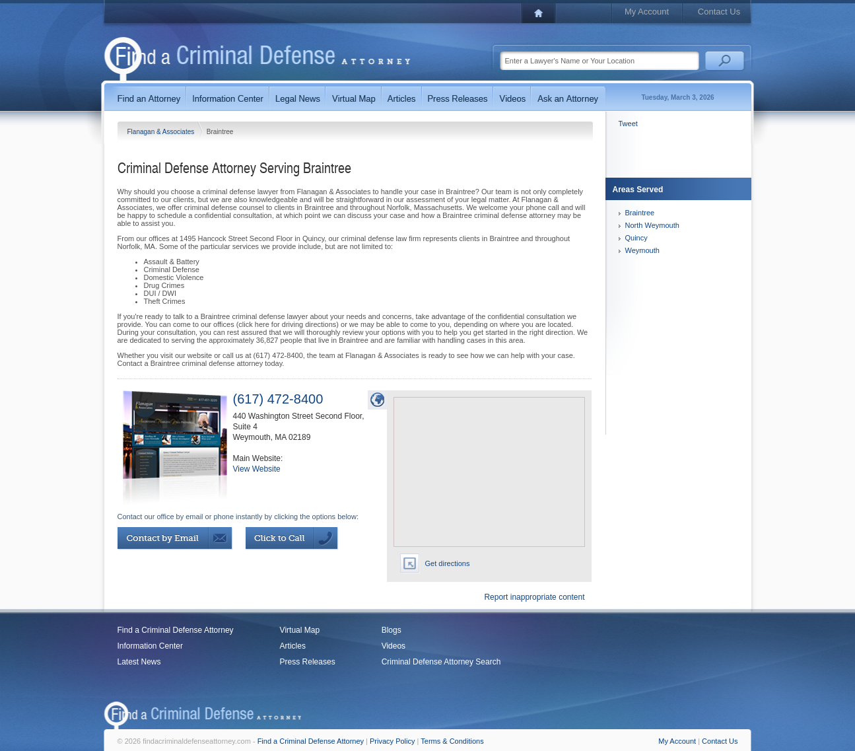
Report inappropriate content (534, 597)
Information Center (150, 646)
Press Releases (307, 661)
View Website (257, 469)
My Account (647, 12)
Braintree (640, 213)
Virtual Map (300, 630)
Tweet (628, 123)
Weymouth (642, 250)
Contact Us (719, 12)
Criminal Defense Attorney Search (441, 661)
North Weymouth (652, 225)
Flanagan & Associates (162, 131)
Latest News (139, 661)
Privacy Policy (392, 741)
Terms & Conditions (452, 741)
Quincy (636, 238)
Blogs (391, 630)
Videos (393, 646)
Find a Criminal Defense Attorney (176, 630)
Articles (293, 646)
